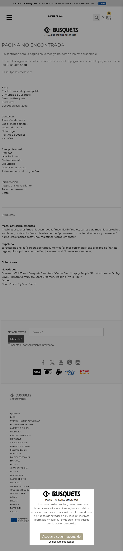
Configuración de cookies (61, 541)
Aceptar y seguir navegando (61, 536)
